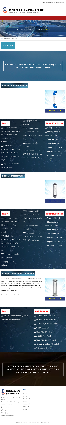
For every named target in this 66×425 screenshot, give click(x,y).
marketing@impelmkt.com (8, 415)
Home (6, 17)
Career (36, 17)
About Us (14, 17)
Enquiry (59, 17)
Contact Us (52, 17)
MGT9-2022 (29, 17)
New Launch (44, 17)
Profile (25, 396)
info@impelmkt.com (48, 2)
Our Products (21, 17)
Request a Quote (55, 110)
